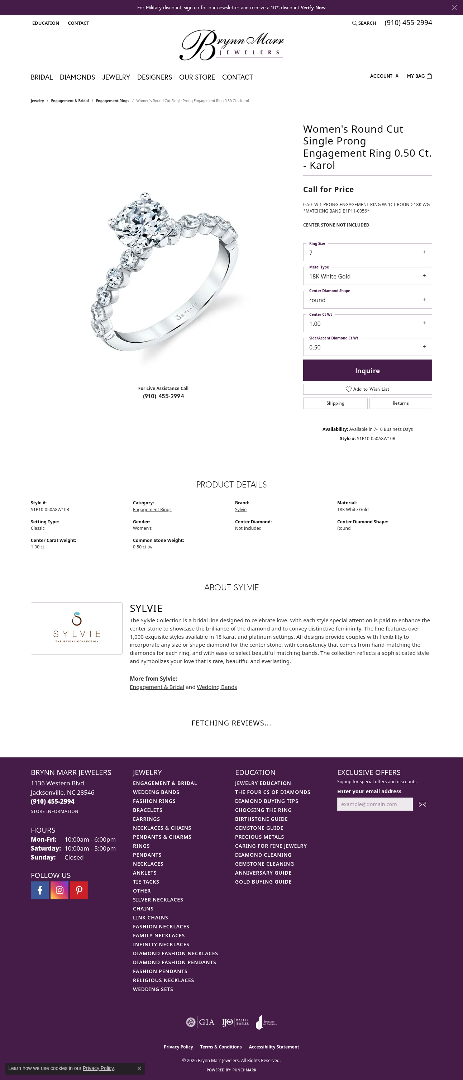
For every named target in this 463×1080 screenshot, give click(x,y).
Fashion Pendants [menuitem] (160, 971)
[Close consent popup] (139, 1068)
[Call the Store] (53, 801)
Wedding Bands (217, 686)
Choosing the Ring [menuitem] (263, 810)
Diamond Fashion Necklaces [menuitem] (175, 953)
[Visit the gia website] (200, 1022)
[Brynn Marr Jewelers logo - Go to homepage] (231, 45)
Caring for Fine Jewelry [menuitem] (271, 845)
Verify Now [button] (313, 7)
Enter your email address (369, 791)
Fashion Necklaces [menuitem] (161, 926)
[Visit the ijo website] (235, 1022)
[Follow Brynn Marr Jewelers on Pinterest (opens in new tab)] (79, 890)
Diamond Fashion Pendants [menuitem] (174, 962)
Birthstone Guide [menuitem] (261, 818)
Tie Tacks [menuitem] (146, 881)
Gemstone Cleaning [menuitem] (264, 863)
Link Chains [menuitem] (150, 917)
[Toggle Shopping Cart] (419, 75)
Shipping (335, 403)
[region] (163, 272)
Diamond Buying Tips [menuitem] (267, 801)
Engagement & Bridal (70, 100)
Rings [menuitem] (141, 845)
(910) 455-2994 (163, 396)
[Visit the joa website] (266, 1022)
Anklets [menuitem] (145, 872)
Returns (401, 403)
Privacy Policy (178, 1047)
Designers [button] (154, 76)
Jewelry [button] (116, 76)
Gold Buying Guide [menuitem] (263, 881)
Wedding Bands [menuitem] (156, 792)
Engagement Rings (112, 100)
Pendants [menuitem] (147, 854)
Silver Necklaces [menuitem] (158, 899)
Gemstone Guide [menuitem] (259, 827)
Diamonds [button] (77, 76)
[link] (77, 23)
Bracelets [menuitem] (147, 810)
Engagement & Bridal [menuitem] (165, 783)
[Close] (454, 7)
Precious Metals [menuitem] (259, 836)
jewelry (37, 100)
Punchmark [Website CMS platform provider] (245, 1069)
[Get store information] (54, 811)
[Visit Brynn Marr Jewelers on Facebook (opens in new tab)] (40, 890)
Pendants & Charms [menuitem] (162, 836)
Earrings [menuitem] (146, 818)
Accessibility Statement (274, 1047)
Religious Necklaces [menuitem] (163, 980)
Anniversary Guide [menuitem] (263, 872)
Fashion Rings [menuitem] (154, 801)
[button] (45, 23)
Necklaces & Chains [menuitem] (162, 827)
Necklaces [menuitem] (148, 863)
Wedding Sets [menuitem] (153, 989)
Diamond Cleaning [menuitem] (263, 854)
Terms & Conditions (221, 1047)
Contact (237, 76)
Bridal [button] (42, 76)
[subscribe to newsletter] (422, 804)
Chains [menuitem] (143, 908)
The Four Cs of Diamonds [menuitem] (272, 792)
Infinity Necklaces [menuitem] (161, 944)
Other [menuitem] (142, 890)
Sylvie (241, 509)
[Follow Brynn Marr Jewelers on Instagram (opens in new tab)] (59, 890)
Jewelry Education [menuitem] (263, 783)
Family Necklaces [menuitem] (159, 935)
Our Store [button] (197, 76)
